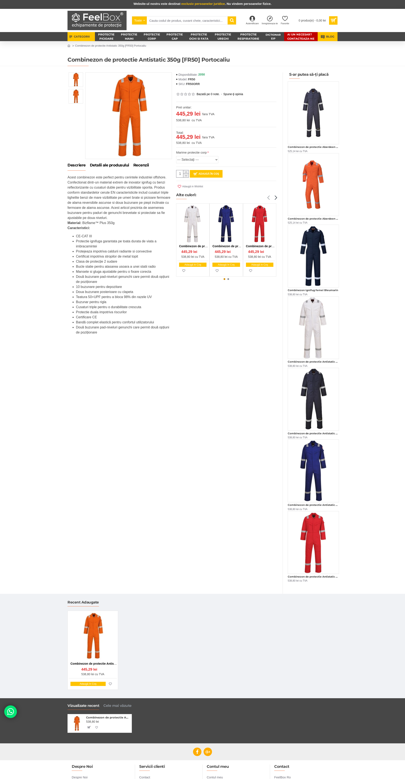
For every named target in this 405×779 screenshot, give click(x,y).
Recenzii (141, 165)
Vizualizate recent (83, 705)
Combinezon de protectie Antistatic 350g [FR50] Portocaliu (108, 717)
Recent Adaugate (83, 602)
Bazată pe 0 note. (208, 94)
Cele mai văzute (117, 705)
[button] (268, 197)
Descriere (77, 165)
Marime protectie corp (191, 152)
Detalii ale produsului (109, 165)
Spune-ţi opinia (233, 94)
